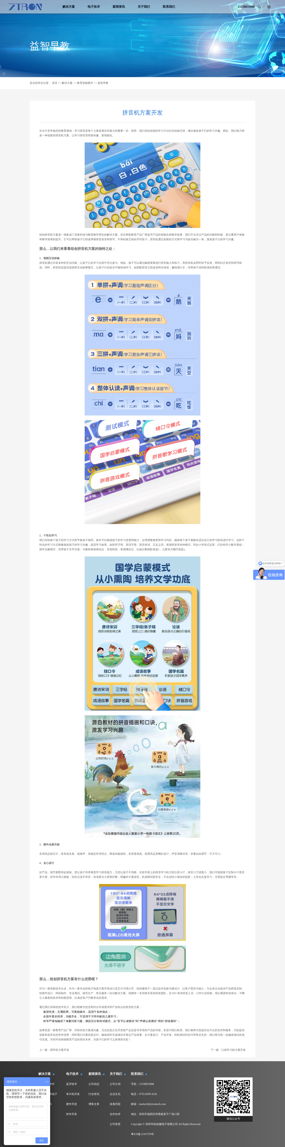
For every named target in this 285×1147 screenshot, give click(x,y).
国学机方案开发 (59, 1049)
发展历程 (115, 1104)
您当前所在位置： (40, 83)
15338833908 (246, 6)
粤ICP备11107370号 (142, 1134)
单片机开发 (73, 1094)
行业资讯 (94, 1094)
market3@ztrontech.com (152, 1104)
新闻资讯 (119, 6)
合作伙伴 (115, 1114)
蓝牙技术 (71, 1084)
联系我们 (169, 6)
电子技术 (94, 6)
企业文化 (115, 1094)
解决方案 (68, 6)
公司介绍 (115, 1084)
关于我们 (144, 6)
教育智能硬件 (85, 83)
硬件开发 (71, 1104)
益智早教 (103, 83)
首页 (54, 83)
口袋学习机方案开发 (233, 1049)
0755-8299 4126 (148, 1094)
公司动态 (94, 1084)
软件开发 (71, 1114)
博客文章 (94, 1104)
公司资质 (115, 1124)
